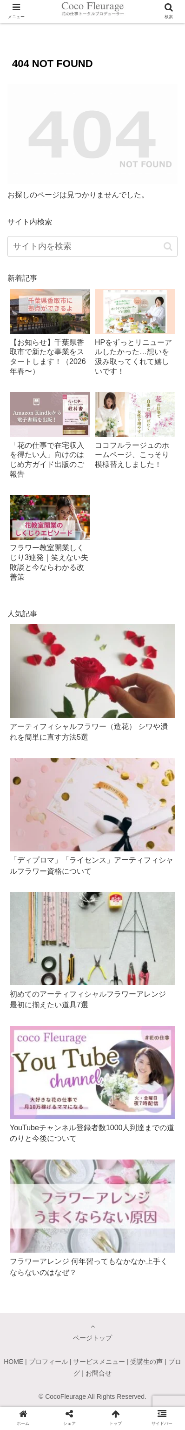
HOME (13, 1361)
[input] (92, 246)
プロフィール (48, 1361)
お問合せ (99, 1373)
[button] (168, 246)
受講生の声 (146, 1361)
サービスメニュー (99, 1361)
